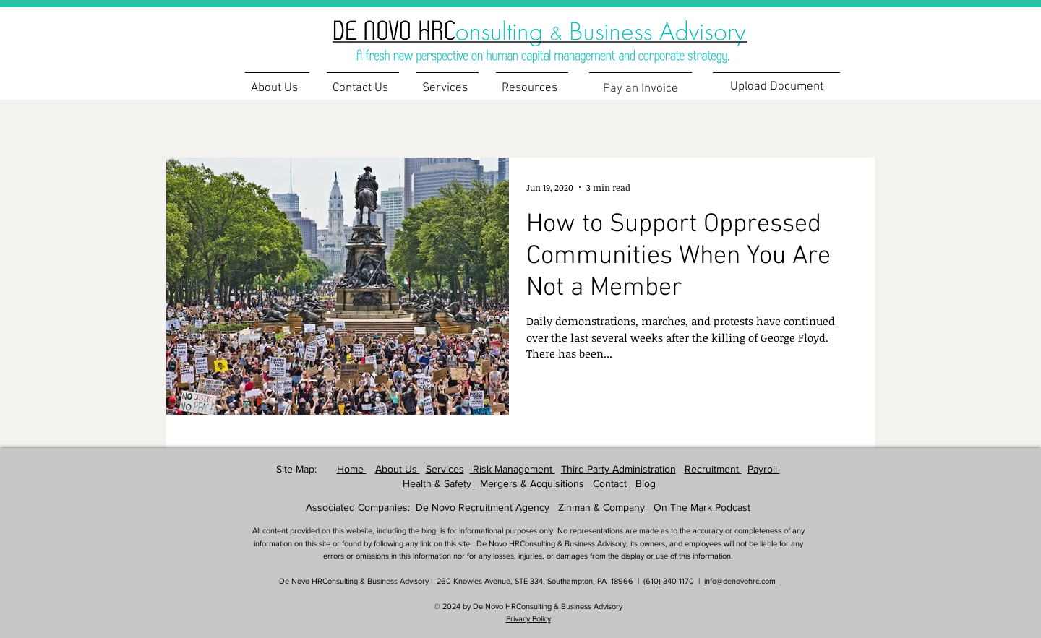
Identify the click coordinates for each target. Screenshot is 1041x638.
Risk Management (512, 469)
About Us (397, 469)
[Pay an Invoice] (640, 88)
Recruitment (713, 469)
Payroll (763, 469)
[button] (532, 82)
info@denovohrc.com (741, 581)
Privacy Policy (528, 618)
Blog (645, 483)
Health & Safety (438, 483)
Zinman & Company (601, 507)
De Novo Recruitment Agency (482, 507)
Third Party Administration (618, 469)
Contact (611, 483)
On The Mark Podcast (702, 507)
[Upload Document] (776, 86)
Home (352, 469)
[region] (563, 33)
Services (445, 469)
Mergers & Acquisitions (530, 483)
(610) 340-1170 (668, 581)
